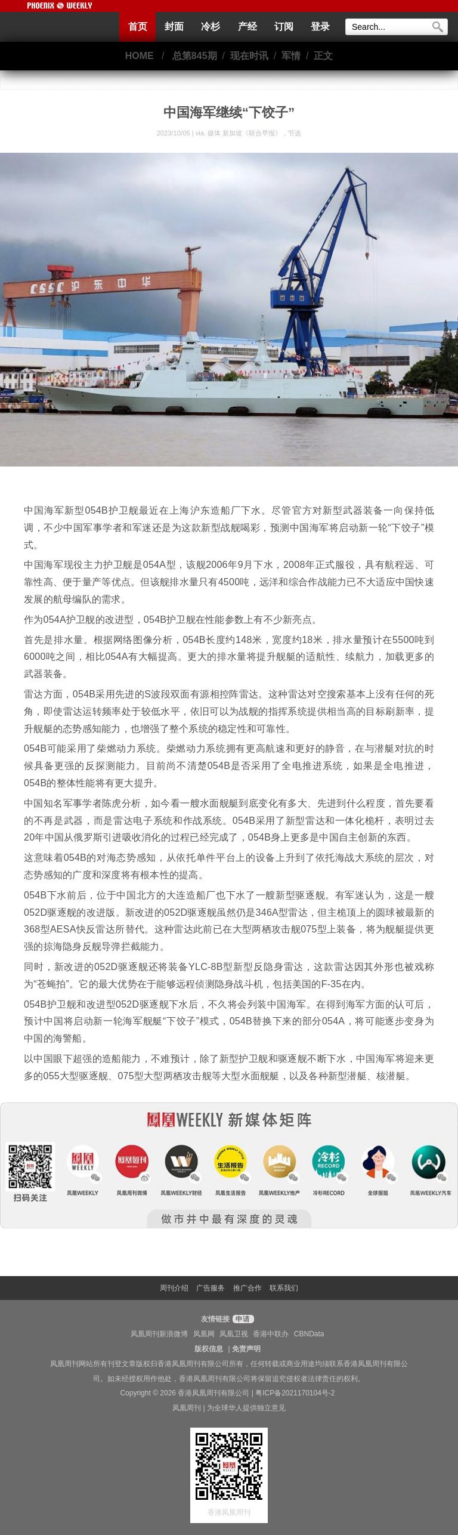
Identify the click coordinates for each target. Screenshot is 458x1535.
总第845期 (194, 56)
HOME (139, 56)
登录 (320, 26)
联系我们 (284, 1288)
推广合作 (247, 1288)
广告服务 (210, 1288)
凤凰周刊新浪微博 (159, 1334)
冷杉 (210, 26)
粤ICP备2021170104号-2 (295, 1393)
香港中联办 (271, 1334)
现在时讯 (249, 56)
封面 (174, 26)
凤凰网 (204, 1334)
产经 (247, 26)
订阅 (283, 26)
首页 (137, 26)
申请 (242, 1319)
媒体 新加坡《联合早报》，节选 (254, 133)
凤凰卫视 (233, 1334)
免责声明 (246, 1349)
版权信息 (208, 1349)
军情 (291, 56)
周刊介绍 (174, 1288)
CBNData (309, 1334)
